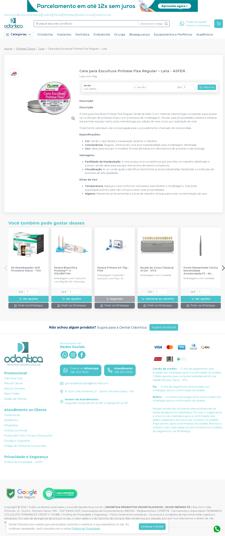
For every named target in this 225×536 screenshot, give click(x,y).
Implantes (64, 34)
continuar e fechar (152, 526)
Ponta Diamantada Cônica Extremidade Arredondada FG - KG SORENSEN (201, 270)
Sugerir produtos (164, 327)
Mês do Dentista (14, 388)
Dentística (82, 34)
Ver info (140, 87)
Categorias (19, 34)
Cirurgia (119, 34)
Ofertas (57, 15)
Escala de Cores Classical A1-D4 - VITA (157, 269)
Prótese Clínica (25, 48)
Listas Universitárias (30, 15)
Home (8, 48)
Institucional (11, 15)
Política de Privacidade (86, 528)
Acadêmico (11, 420)
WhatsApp (69, 15)
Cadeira (47, 15)
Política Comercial (15, 430)
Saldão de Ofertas (15, 398)
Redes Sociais (85, 15)
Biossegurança (139, 34)
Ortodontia (45, 34)
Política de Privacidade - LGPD (23, 462)
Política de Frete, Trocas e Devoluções (28, 435)
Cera (41, 48)
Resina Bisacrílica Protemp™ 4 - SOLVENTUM (65, 270)
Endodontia (102, 34)
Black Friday (11, 393)
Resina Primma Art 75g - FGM (113, 269)
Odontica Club (103, 15)
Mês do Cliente (13, 383)
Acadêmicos (204, 34)
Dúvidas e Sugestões (17, 440)
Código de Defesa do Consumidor (25, 446)
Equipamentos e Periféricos (173, 34)
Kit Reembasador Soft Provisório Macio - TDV (26, 269)
